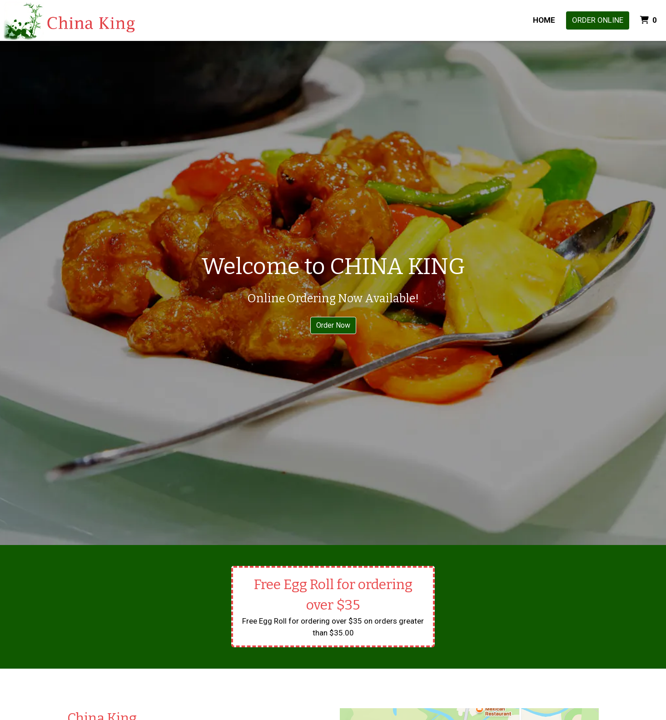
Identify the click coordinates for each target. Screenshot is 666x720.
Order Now (333, 325)
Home (544, 20)
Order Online (597, 20)
